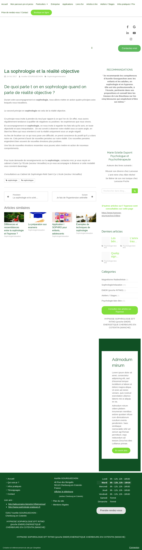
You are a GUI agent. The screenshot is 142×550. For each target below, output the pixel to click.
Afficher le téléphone (103, 48)
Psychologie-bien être (112, 301)
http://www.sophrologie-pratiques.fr (24, 507)
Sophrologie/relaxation (112, 285)
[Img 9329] (124, 241)
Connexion (134, 547)
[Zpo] (106, 241)
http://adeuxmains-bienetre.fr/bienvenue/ (27, 504)
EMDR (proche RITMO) (112, 290)
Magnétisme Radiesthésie (114, 279)
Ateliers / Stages (109, 295)
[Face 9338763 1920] (106, 256)
